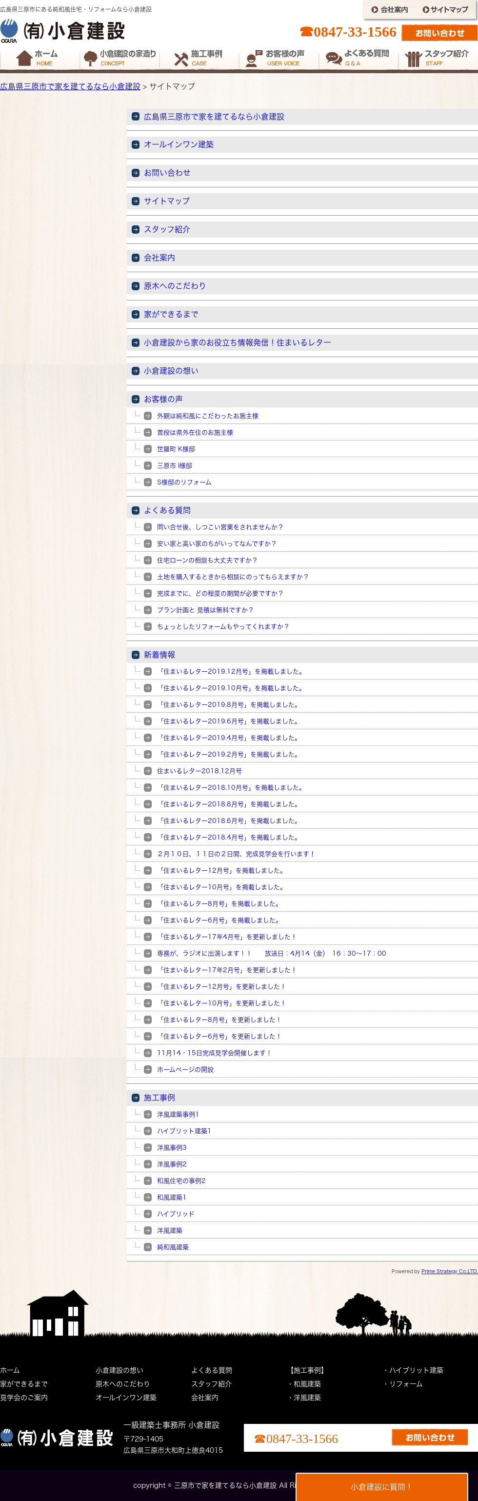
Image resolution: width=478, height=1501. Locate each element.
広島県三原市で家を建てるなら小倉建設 (70, 86)
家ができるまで (171, 314)
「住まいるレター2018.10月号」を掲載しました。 (231, 787)
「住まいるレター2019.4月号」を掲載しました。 (229, 738)
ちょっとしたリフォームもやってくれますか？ (223, 626)
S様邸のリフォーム (184, 482)
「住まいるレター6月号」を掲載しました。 (219, 920)
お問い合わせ (167, 173)
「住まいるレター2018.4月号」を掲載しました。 (229, 837)
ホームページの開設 (185, 1069)
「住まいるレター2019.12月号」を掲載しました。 (231, 671)
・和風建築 (304, 1384)
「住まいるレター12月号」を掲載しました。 (221, 870)
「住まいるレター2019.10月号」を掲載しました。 (231, 688)
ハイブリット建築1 (184, 1131)
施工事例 (159, 1097)
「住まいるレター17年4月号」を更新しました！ (227, 937)
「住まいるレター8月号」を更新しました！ (219, 1020)
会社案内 (159, 257)
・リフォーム (402, 1384)
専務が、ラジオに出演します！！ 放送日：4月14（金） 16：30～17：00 (271, 953)
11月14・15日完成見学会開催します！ (214, 1053)
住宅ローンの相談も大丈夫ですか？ (207, 560)
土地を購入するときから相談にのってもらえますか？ (233, 577)
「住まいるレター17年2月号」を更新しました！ (227, 970)
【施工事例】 (307, 1370)
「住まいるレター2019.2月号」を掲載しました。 (229, 754)
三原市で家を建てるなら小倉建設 (225, 1485)
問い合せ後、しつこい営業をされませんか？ (220, 527)
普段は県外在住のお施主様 (195, 432)
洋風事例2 (172, 1164)
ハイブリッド (176, 1214)
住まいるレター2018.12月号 (199, 771)
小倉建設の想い (171, 371)
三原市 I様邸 (174, 465)
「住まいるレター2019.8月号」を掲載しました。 (229, 704)
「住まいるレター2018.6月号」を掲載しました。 (229, 821)
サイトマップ (167, 201)
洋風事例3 (172, 1147)
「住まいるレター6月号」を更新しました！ (219, 1036)
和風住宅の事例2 (181, 1181)
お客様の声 (163, 399)
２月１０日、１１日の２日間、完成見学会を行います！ (236, 854)
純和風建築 (173, 1247)
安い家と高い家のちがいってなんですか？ (217, 543)
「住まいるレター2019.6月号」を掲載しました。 (229, 721)
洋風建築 (169, 1230)
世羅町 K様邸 (176, 449)
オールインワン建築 (179, 144)
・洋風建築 (304, 1397)
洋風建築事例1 (178, 1114)
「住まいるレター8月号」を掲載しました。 (219, 904)
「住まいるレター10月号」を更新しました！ (221, 1003)
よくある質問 (167, 510)
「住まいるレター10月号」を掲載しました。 (221, 887)
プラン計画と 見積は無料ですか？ (205, 610)
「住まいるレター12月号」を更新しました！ (221, 986)
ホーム (10, 1370)
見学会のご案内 (24, 1397)
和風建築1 (172, 1197)
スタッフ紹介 (167, 229)
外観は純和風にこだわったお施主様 (208, 416)
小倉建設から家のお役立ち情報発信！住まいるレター (237, 342)
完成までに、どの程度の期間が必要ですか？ (220, 593)
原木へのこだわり (175, 286)
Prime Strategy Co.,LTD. (449, 1271)
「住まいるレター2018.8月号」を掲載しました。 (229, 804)
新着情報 (159, 655)
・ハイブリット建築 (412, 1370)
